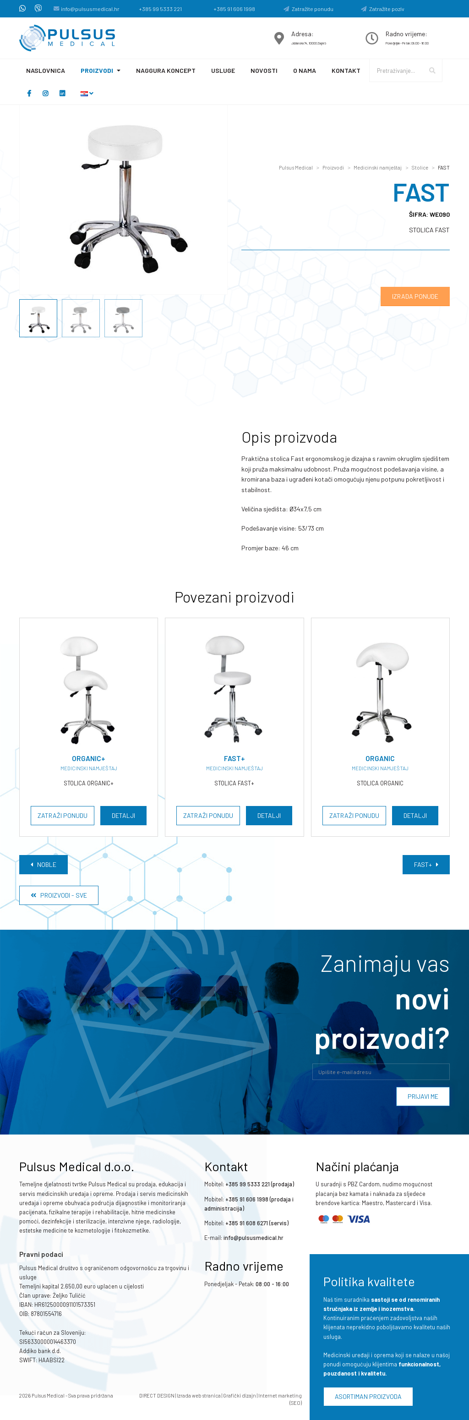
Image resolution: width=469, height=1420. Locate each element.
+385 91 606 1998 (234, 8)
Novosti (264, 70)
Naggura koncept (166, 70)
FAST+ (426, 864)
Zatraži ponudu (62, 815)
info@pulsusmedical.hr (90, 8)
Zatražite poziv (382, 8)
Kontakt (346, 70)
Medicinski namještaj (378, 167)
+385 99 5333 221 (160, 8)
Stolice (420, 167)
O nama (304, 70)
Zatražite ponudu (308, 8)
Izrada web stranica (199, 1395)
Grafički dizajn (239, 1395)
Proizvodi (97, 70)
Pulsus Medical (296, 167)
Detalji (123, 815)
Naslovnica (45, 70)
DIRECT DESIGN (157, 1395)
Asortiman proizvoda (368, 1396)
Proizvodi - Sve (59, 895)
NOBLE (43, 864)
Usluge (223, 70)
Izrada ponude (415, 296)
